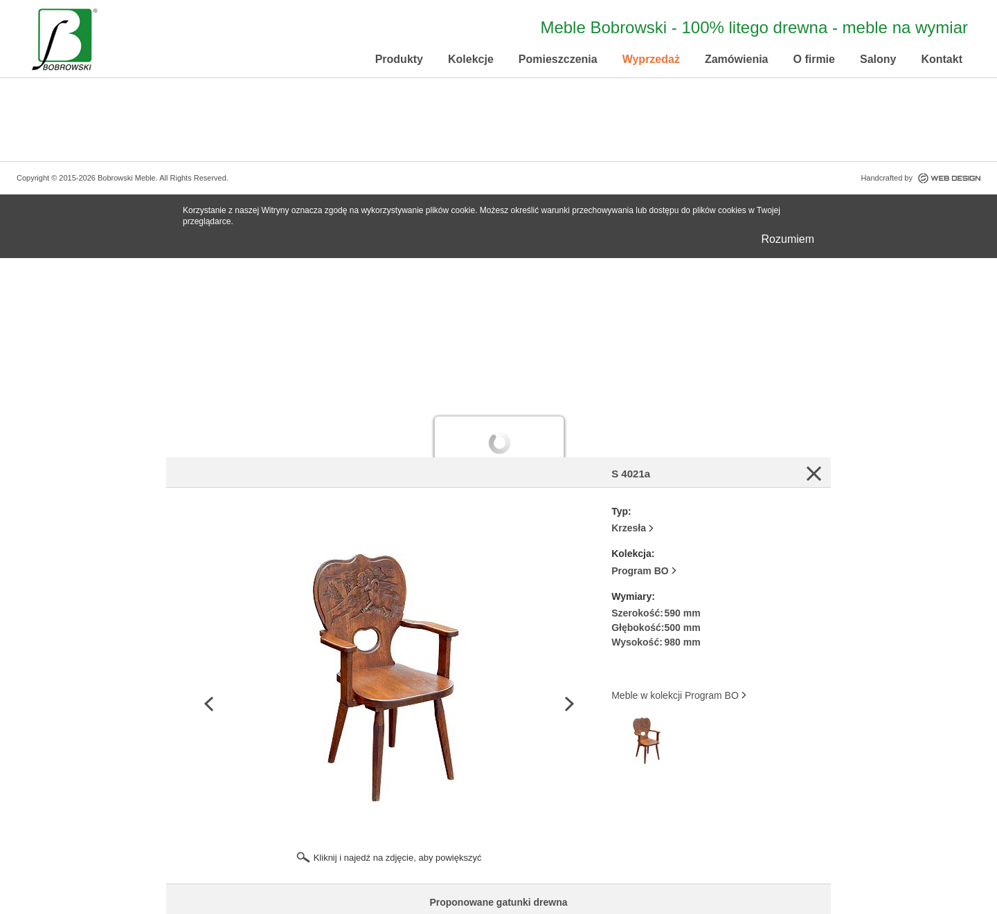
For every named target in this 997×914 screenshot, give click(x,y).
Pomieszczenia (558, 59)
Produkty (399, 59)
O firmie (814, 59)
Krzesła (628, 527)
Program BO (639, 570)
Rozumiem (788, 239)
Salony (878, 59)
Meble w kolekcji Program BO (675, 695)
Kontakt (941, 59)
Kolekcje (471, 59)
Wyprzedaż (651, 59)
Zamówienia (737, 59)
